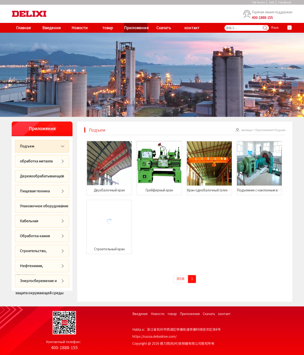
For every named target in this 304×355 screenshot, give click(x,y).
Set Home (258, 2)
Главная (23, 28)
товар (107, 28)
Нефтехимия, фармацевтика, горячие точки (41, 268)
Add (271, 2)
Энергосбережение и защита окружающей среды (39, 283)
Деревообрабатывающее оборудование (39, 178)
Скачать (163, 28)
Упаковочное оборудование (44, 206)
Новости (80, 28)
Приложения (135, 28)
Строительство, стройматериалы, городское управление (39, 253)
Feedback (284, 2)
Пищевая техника (35, 191)
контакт (191, 28)
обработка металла (36, 161)
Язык (275, 27)
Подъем (27, 146)
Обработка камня (35, 236)
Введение (51, 28)
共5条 (180, 278)
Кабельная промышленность (30, 223)
